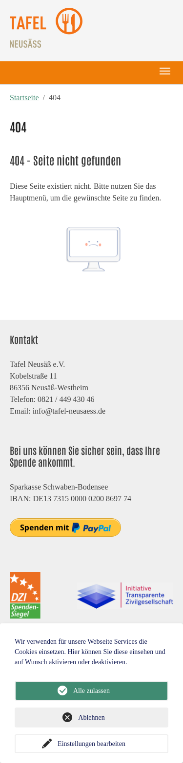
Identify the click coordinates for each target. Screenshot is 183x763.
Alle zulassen (91, 690)
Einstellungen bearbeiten (91, 743)
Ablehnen (91, 717)
